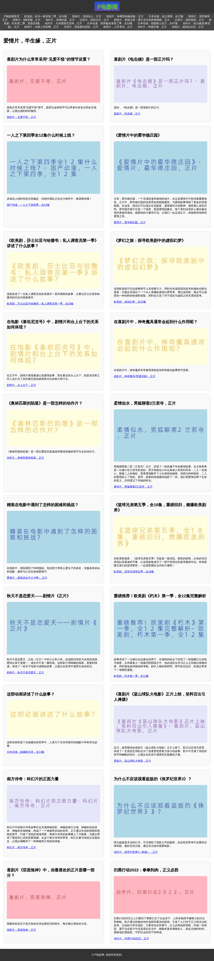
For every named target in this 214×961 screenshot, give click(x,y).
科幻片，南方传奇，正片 (21, 847)
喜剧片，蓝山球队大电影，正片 (132, 760)
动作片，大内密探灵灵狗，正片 (63, 23)
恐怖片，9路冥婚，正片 (27, 19)
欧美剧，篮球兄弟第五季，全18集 (134, 571)
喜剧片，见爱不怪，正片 (21, 117)
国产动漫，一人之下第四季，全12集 (28, 204)
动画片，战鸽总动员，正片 (188, 26)
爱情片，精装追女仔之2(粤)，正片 (27, 577)
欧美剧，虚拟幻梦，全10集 (130, 301)
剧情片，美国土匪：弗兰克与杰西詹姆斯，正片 (142, 19)
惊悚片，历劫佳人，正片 (86, 16)
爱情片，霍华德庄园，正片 (130, 222)
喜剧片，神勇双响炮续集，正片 (125, 16)
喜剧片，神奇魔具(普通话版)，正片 (135, 376)
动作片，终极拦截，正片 (152, 26)
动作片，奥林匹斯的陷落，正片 (25, 457)
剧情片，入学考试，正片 (118, 26)
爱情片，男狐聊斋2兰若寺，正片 (133, 486)
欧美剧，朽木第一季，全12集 (131, 676)
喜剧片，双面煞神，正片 (21, 929)
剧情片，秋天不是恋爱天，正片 (25, 672)
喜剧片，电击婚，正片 (127, 113)
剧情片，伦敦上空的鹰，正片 (41, 26)
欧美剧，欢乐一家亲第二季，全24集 (45, 16)
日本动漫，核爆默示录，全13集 (25, 752)
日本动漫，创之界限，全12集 (166, 16)
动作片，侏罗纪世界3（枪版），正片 (136, 852)
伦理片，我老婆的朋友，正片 (81, 26)
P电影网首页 (11, 16)
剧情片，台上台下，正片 (21, 385)
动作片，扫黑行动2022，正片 (131, 938)
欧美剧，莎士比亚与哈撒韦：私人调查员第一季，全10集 (40, 303)
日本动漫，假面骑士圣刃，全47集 (158, 23)
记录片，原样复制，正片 (189, 19)
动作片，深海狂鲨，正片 (60, 19)
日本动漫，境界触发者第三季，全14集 (110, 23)
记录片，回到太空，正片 (94, 19)
